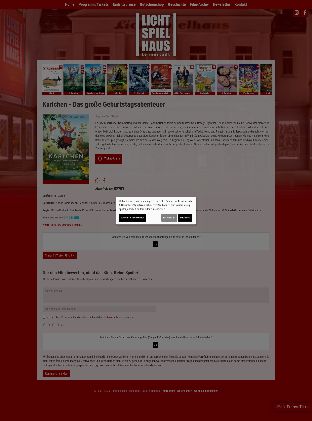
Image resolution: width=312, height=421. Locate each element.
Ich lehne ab (169, 217)
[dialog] (156, 210)
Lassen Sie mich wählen (132, 217)
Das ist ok (185, 217)
